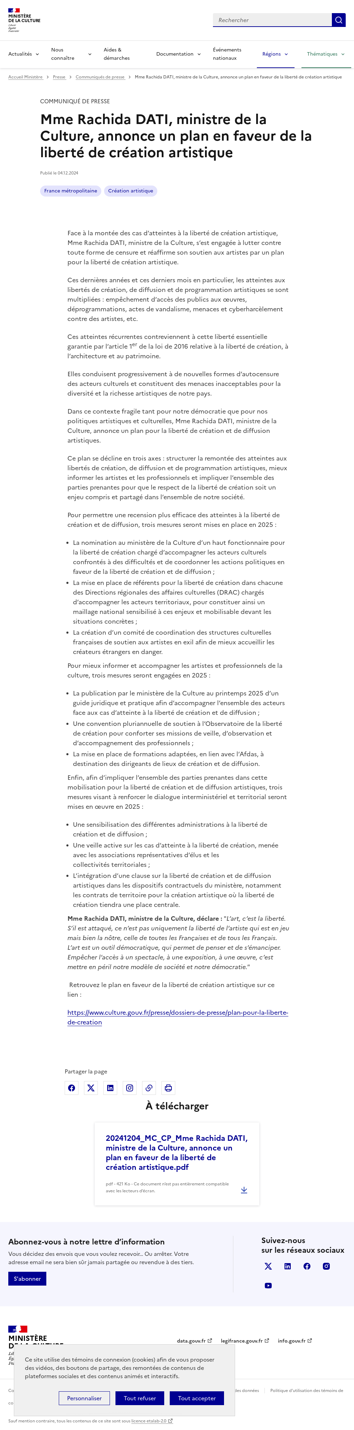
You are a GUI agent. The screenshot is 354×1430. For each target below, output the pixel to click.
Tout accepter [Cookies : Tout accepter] (197, 1398)
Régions (271, 54)
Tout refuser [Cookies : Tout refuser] (140, 1398)
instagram (326, 1266)
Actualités (20, 54)
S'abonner (27, 1279)
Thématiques (322, 54)
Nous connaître (62, 54)
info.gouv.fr (292, 1341)
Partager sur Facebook (71, 1088)
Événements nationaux (227, 54)
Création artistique (130, 191)
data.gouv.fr (191, 1341)
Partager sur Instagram (130, 1088)
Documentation (175, 54)
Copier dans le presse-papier (149, 1088)
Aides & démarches (117, 54)
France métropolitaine (70, 191)
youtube (268, 1285)
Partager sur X (91, 1088)
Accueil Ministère (26, 77)
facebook (307, 1266)
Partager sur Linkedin (110, 1088)
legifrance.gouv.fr (242, 1341)
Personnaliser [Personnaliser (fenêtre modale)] (84, 1398)
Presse (59, 77)
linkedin (288, 1266)
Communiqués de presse (100, 77)
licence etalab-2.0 (148, 1421)
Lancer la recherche (339, 20)
